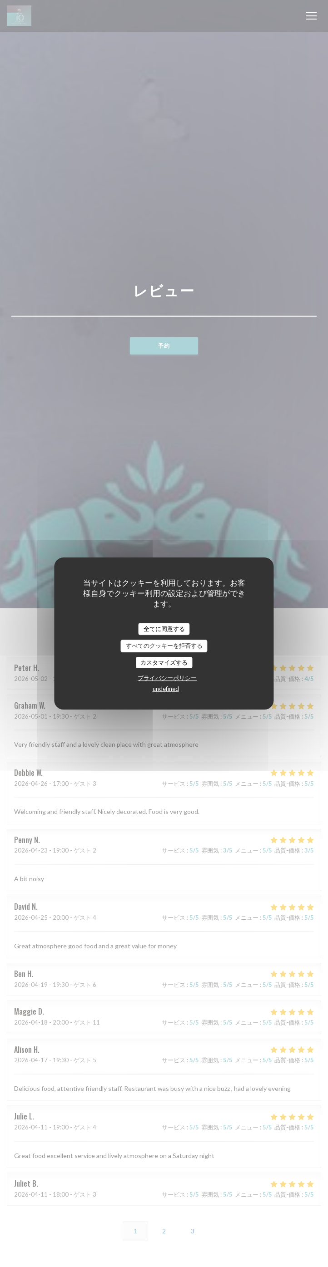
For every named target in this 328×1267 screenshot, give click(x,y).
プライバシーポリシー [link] (167, 677)
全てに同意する (164, 628)
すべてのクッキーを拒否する (164, 645)
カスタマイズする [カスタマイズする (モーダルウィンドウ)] (164, 662)
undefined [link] (166, 688)
